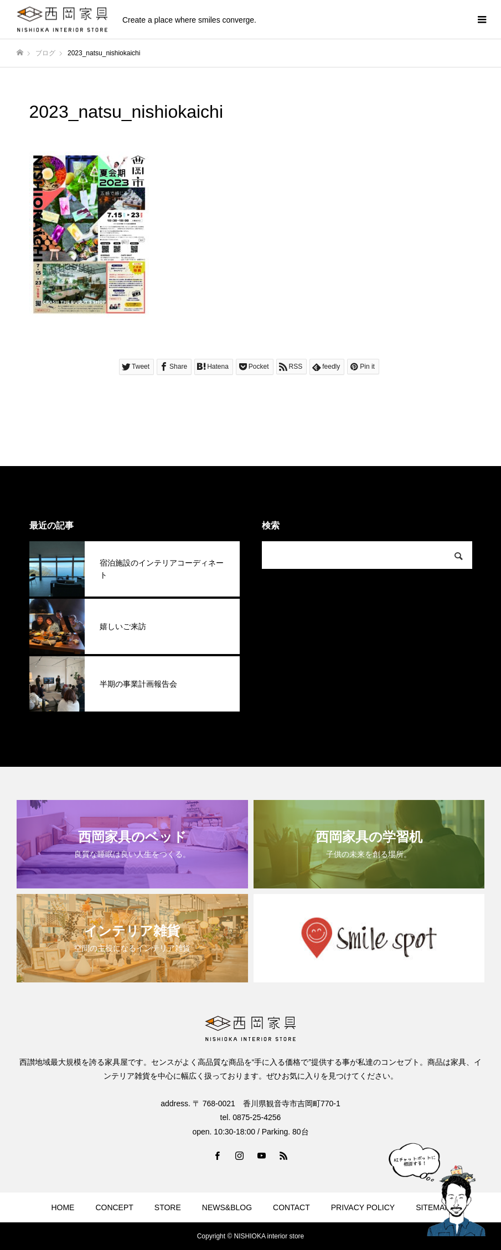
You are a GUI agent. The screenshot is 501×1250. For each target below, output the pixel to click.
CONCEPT (114, 1207)
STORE (167, 1207)
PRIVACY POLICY (363, 1207)
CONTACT (291, 1207)
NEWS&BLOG (227, 1207)
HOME (62, 1207)
